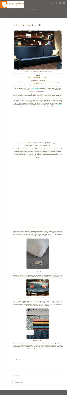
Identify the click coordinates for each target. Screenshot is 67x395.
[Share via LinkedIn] (19, 359)
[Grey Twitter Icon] (60, 3)
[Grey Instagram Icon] (52, 3)
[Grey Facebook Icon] (49, 3)
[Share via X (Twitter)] (16, 359)
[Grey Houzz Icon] (64, 3)
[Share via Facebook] (13, 359)
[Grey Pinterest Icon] (56, 3)
